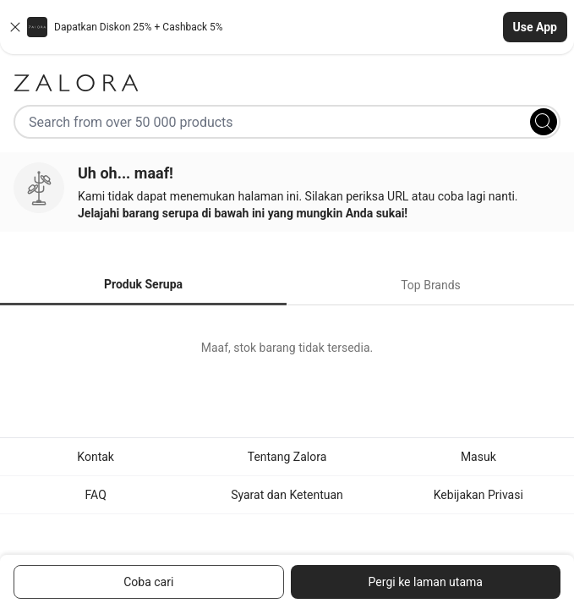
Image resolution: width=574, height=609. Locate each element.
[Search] (543, 121)
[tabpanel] (287, 347)
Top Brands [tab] (431, 285)
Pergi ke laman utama (426, 582)
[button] (287, 27)
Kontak (95, 457)
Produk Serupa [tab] (143, 284)
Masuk (478, 457)
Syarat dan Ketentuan (287, 495)
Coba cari (148, 582)
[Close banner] (15, 27)
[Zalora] (287, 82)
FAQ (96, 495)
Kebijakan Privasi (478, 495)
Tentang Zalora (287, 457)
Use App (535, 27)
